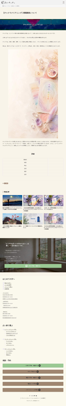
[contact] (36, 395)
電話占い (8, 354)
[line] (34, 395)
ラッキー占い (9, 341)
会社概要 (43, 398)
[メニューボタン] (63, 2)
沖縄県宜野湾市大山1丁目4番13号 (10, 307)
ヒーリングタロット (11, 331)
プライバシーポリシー (25, 398)
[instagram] (33, 395)
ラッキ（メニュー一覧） (11, 339)
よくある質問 (8, 285)
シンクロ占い (9, 351)
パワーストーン (10, 345)
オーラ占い (9, 343)
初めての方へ (8, 283)
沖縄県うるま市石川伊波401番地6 (10, 298)
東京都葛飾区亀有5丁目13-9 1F (9, 317)
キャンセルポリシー (36, 398)
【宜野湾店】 (5, 301)
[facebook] (29, 395)
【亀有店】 (5, 311)
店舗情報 (7, 288)
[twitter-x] (31, 395)
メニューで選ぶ (8, 287)
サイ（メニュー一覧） (10, 349)
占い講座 (6, 183)
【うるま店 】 (6, 293)
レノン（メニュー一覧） (11, 329)
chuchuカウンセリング (12, 333)
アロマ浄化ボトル (10, 335)
